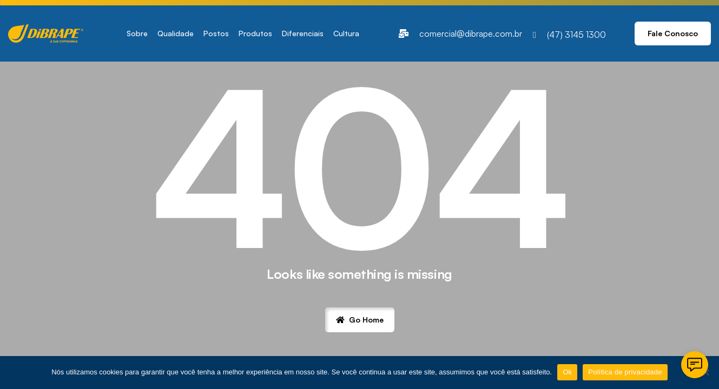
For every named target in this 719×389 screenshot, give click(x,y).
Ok (567, 372)
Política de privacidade (625, 372)
